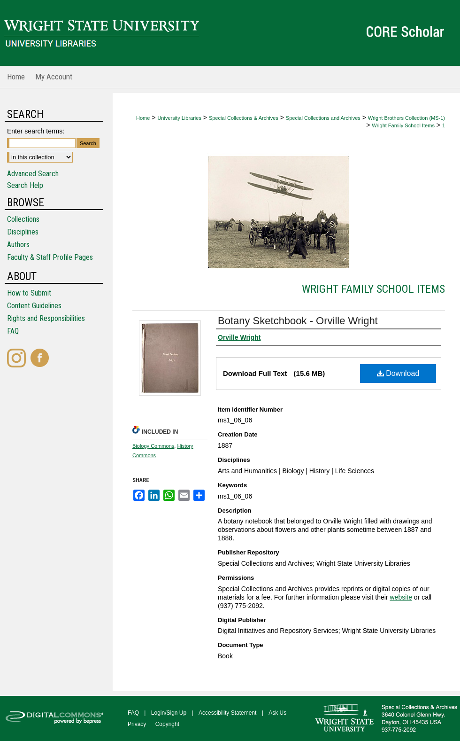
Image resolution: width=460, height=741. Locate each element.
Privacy (137, 724)
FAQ (13, 331)
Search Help (25, 185)
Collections (23, 219)
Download (398, 373)
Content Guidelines (34, 305)
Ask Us (277, 713)
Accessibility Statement (227, 713)
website (401, 597)
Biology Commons (153, 446)
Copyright (167, 724)
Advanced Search (33, 173)
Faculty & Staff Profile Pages (50, 257)
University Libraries (179, 118)
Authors (18, 244)
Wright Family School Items (403, 125)
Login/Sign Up (168, 713)
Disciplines (22, 231)
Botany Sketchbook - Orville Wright (298, 321)
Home (143, 118)
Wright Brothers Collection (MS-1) (406, 118)
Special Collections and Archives (323, 118)
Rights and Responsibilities (46, 318)
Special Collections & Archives (243, 118)
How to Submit (29, 293)
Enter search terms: (35, 131)
